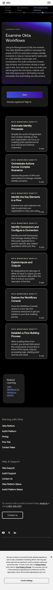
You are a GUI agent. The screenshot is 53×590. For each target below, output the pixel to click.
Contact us (13, 515)
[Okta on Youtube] (3, 532)
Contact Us (7, 479)
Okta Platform (8, 426)
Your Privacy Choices (23, 567)
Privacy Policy (41, 565)
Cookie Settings (27, 581)
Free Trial (6, 442)
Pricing (5, 436)
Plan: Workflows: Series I (23, 9)
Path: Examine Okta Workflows (41, 9)
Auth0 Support (9, 473)
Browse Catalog (8, 9)
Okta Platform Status (11, 484)
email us (44, 503)
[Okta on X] (9, 532)
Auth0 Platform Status (12, 489)
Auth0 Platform (9, 431)
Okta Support (8, 468)
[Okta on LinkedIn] (15, 532)
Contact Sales (8, 447)
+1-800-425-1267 (13, 506)
